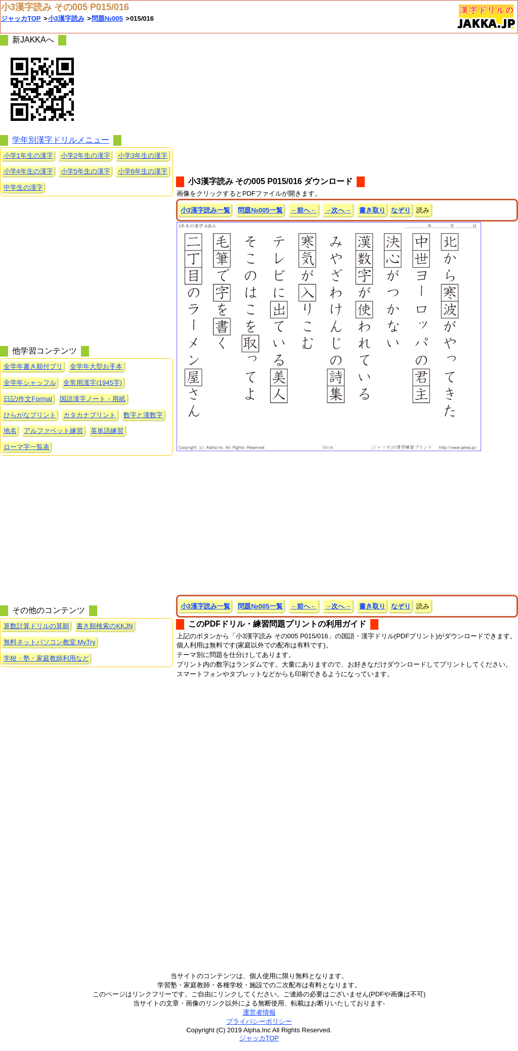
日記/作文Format (28, 399)
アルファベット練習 (53, 430)
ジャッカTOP (21, 18)
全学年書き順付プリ (33, 366)
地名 (10, 430)
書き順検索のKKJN (104, 626)
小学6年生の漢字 (142, 171)
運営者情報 (259, 1012)
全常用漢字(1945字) (92, 382)
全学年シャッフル (30, 382)
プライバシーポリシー (259, 1021)
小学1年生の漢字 (28, 155)
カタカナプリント (89, 415)
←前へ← (303, 210)
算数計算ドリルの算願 (36, 626)
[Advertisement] (347, 104)
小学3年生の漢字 (142, 155)
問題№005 (107, 18)
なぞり (401, 210)
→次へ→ (338, 210)
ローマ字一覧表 (27, 447)
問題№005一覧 (260, 210)
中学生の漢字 (23, 187)
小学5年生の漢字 (85, 171)
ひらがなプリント (30, 415)
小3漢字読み (66, 18)
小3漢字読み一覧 (205, 210)
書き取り (372, 210)
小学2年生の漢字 (85, 155)
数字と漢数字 (143, 415)
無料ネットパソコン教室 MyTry (50, 642)
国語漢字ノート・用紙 (92, 399)
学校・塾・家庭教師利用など (46, 658)
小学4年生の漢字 (28, 171)
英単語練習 (107, 430)
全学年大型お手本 (96, 366)
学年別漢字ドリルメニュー (60, 140)
